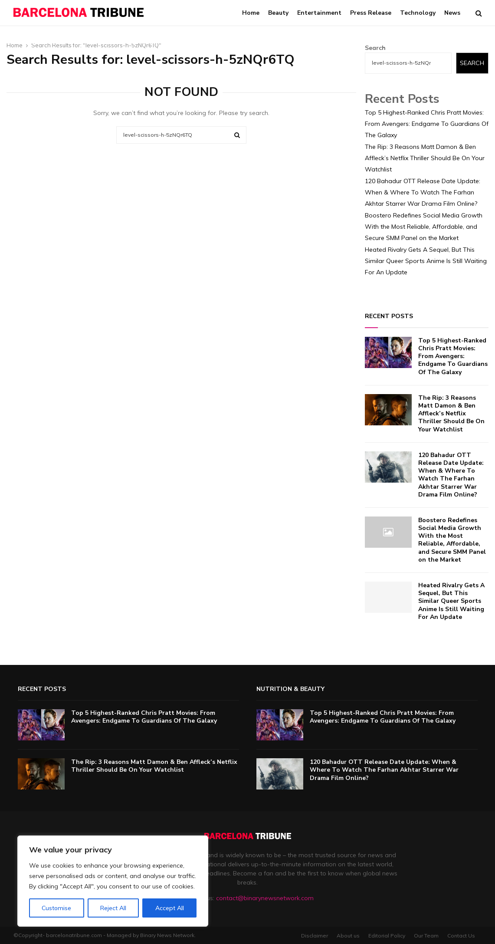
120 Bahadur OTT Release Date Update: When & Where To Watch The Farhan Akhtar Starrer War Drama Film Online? (422, 192)
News (452, 13)
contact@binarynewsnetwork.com (265, 898)
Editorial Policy (386, 935)
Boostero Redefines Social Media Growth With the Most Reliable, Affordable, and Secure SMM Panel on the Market (423, 226)
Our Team (426, 935)
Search (375, 48)
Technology (418, 13)
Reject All (113, 908)
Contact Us (461, 935)
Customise (56, 908)
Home (250, 13)
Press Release (370, 13)
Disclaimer (314, 935)
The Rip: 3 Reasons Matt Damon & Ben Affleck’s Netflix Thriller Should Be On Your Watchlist (425, 158)
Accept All (169, 908)
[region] (112, 881)
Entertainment (319, 13)
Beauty (278, 13)
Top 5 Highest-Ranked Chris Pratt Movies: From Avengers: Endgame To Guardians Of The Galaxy (426, 124)
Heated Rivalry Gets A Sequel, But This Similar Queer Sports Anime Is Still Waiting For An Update (426, 261)
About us (348, 935)
